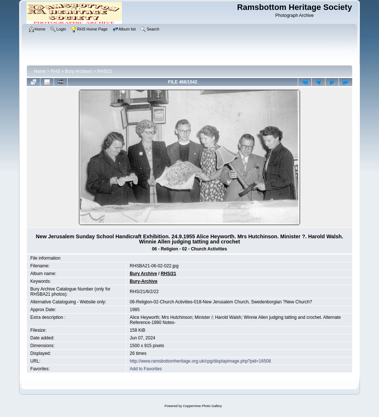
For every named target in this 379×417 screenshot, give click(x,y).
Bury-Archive (143, 281)
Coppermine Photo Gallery (202, 406)
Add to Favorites (146, 368)
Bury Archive (143, 273)
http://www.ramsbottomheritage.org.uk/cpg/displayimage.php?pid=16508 (200, 361)
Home (40, 71)
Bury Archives (78, 71)
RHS (55, 71)
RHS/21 (104, 71)
